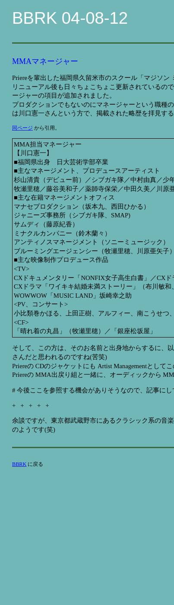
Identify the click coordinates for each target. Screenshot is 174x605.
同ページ (22, 128)
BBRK (19, 464)
